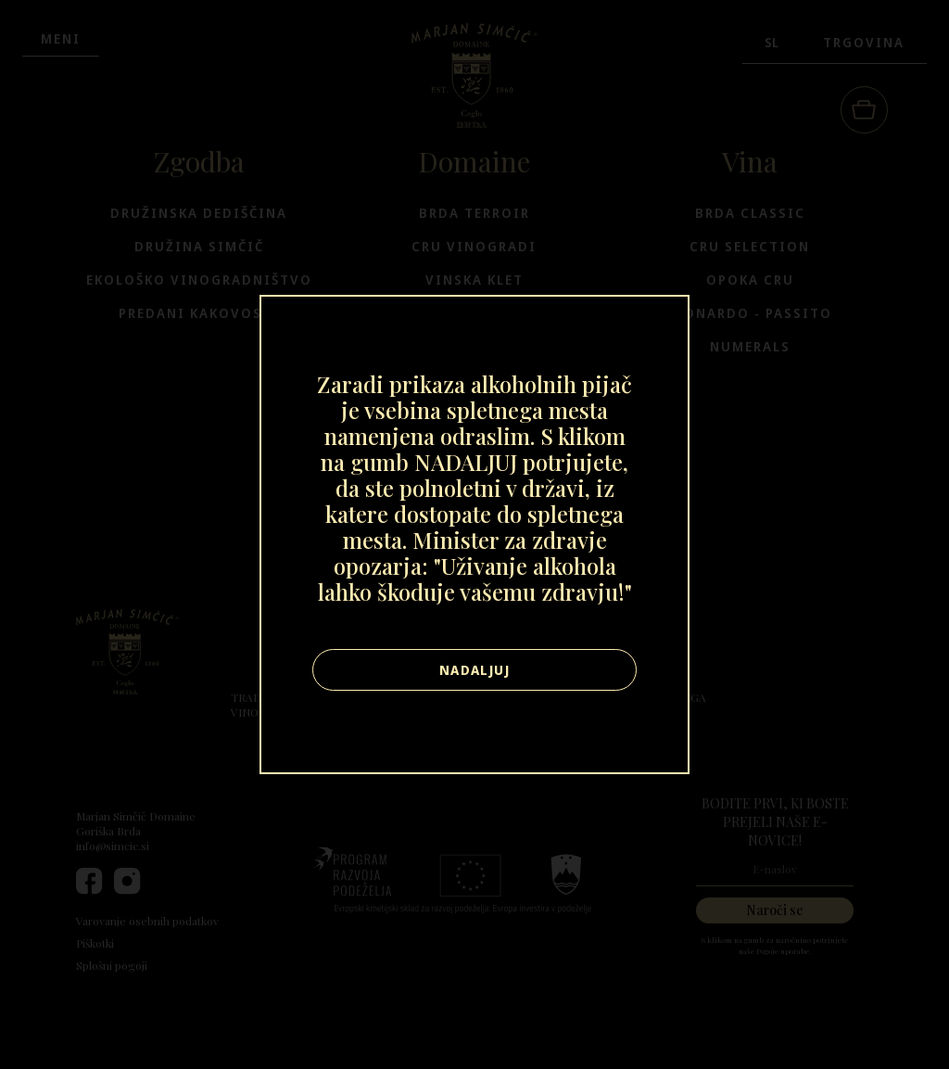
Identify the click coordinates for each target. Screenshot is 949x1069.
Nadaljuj (474, 670)
